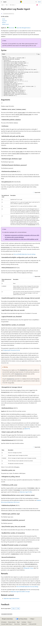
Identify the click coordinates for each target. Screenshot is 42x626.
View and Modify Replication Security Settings (24, 254)
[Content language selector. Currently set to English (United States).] (7, 619)
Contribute (24, 622)
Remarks (4, 22)
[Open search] (36, 2)
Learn (2, 4)
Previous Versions (11, 622)
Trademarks (23, 624)
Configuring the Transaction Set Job (11, 350)
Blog (18, 622)
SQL (7, 4)
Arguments (4, 20)
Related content (5, 24)
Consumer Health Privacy (6, 624)
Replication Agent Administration (11, 598)
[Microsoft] (21, 2)
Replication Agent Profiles (26, 492)
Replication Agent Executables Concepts (20, 591)
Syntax (3, 19)
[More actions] (40, 5)
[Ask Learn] (37, 5)
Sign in (39, 1)
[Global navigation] (1, 2)
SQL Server (12, 4)
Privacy (29, 622)
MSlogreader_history (28, 568)
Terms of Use (17, 624)
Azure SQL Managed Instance (23, 27)
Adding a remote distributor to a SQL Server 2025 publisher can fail (21, 239)
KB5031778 (27, 428)
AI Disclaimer (4, 622)
